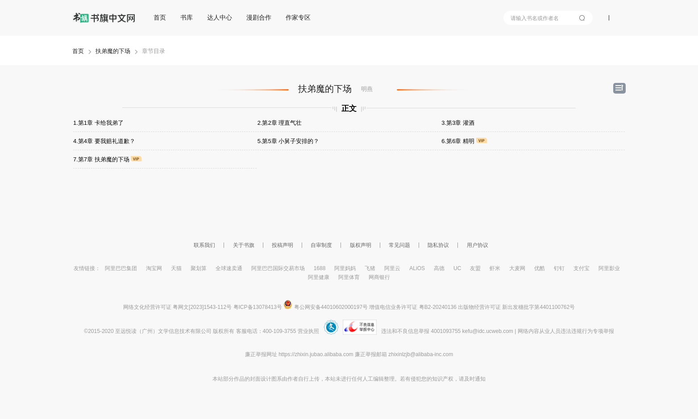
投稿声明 (282, 245)
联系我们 (204, 245)
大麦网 (517, 268)
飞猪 (370, 268)
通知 (480, 379)
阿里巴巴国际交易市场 (278, 268)
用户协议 (477, 245)
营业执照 (308, 331)
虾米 (495, 268)
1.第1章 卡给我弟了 (98, 122)
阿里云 (392, 268)
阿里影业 (609, 268)
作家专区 (298, 17)
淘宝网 (154, 268)
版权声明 (360, 245)
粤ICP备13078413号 (257, 307)
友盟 (475, 268)
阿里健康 (318, 277)
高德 (439, 268)
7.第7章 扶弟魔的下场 (107, 159)
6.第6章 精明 (463, 141)
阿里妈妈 (345, 268)
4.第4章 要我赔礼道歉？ (104, 141)
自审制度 (321, 245)
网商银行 (379, 277)
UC (457, 268)
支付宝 (581, 268)
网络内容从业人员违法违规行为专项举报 (566, 331)
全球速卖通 (229, 268)
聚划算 (199, 268)
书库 (186, 17)
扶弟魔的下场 (113, 51)
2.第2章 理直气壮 (280, 122)
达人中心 (219, 17)
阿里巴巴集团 (121, 268)
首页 (160, 17)
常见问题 (399, 245)
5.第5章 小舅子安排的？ (289, 141)
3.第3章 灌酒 (457, 122)
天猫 (176, 268)
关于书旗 (243, 245)
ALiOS (417, 268)
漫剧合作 (258, 17)
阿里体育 (349, 277)
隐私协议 (438, 245)
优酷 (539, 268)
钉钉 (559, 268)
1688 (320, 268)
